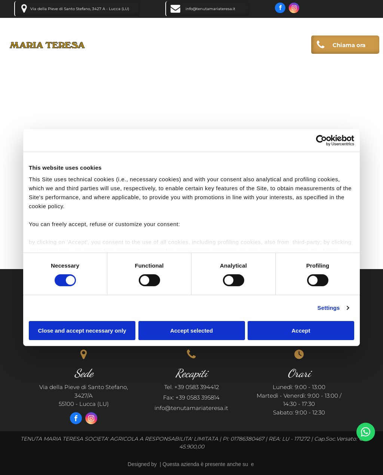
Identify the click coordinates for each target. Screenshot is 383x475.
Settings (329, 308)
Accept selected (191, 330)
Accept (300, 330)
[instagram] (294, 9)
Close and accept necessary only (82, 330)
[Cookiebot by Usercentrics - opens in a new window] (321, 140)
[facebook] (280, 9)
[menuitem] (157, 46)
